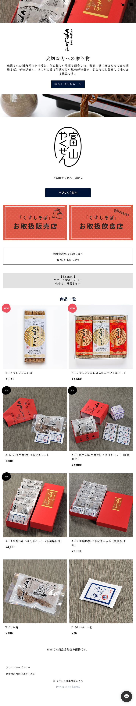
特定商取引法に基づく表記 (20, 673)
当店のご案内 (68, 193)
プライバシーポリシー (18, 667)
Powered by (68, 687)
